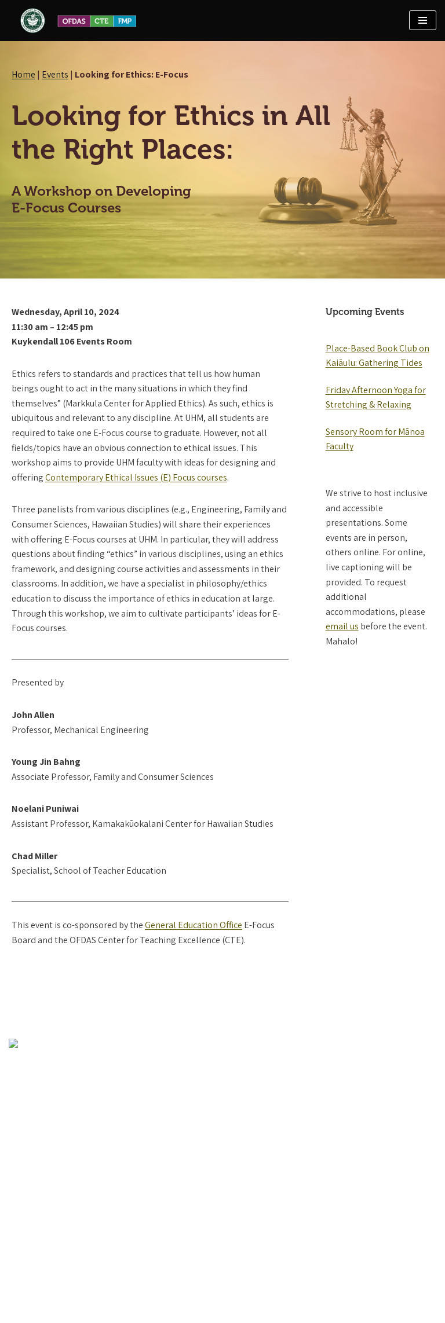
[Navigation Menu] (422, 20)
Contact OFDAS (38, 1249)
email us (342, 626)
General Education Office (193, 925)
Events (55, 74)
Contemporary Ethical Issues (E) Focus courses (136, 477)
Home (23, 74)
